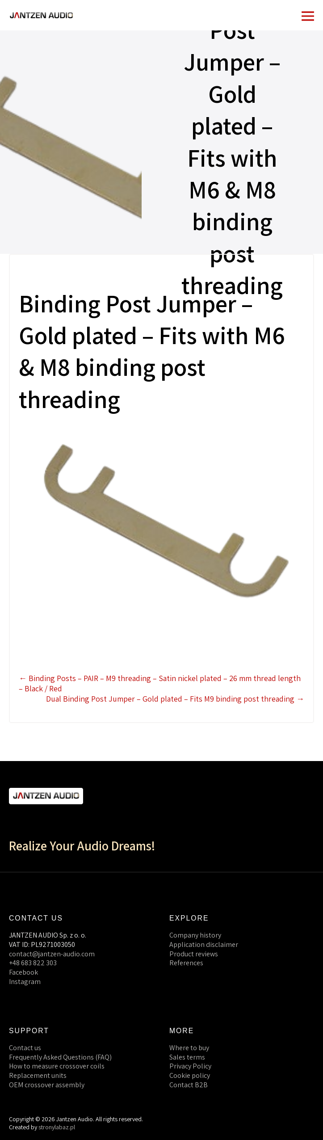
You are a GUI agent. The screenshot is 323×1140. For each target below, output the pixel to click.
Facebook (23, 972)
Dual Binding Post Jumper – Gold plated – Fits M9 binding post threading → (175, 699)
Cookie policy (189, 1075)
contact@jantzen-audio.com (52, 954)
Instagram (25, 981)
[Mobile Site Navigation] (308, 15)
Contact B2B (188, 1085)
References (186, 963)
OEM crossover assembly (46, 1085)
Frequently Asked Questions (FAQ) (60, 1057)
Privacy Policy (190, 1066)
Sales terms (187, 1057)
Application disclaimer (203, 944)
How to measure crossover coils (57, 1066)
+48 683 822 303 (33, 963)
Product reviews (193, 954)
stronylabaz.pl (56, 1127)
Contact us (25, 1047)
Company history (195, 935)
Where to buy (189, 1047)
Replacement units (38, 1075)
